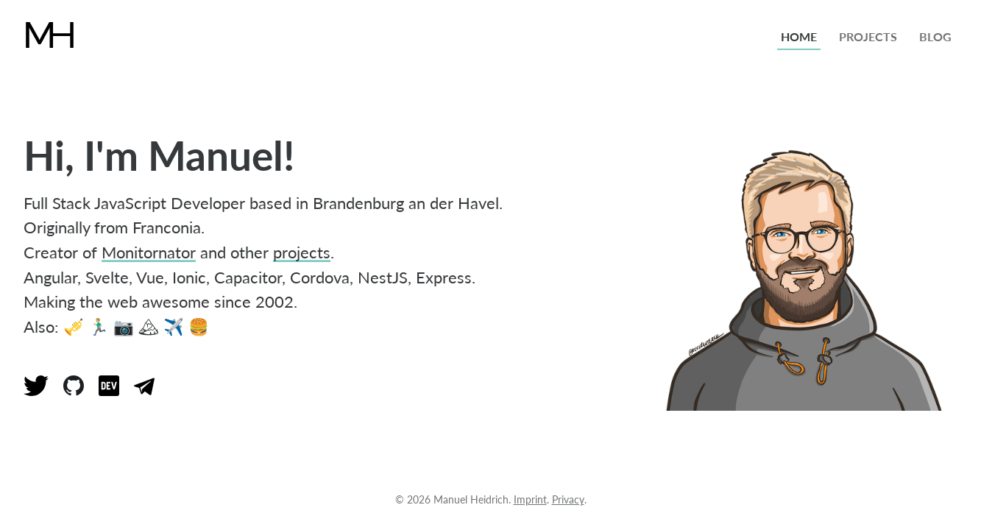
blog (935, 36)
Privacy (568, 499)
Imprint (530, 499)
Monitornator (149, 252)
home (799, 36)
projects (868, 36)
